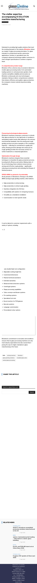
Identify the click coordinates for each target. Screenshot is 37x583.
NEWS (14, 535)
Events (14, 544)
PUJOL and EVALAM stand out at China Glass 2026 (23, 547)
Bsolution (20, 355)
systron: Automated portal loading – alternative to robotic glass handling (24, 538)
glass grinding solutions (8, 357)
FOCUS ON (5, 22)
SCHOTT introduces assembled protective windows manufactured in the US (24, 529)
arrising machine (11, 355)
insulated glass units (22, 357)
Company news (16, 525)
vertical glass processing (9, 360)
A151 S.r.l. (19, 568)
